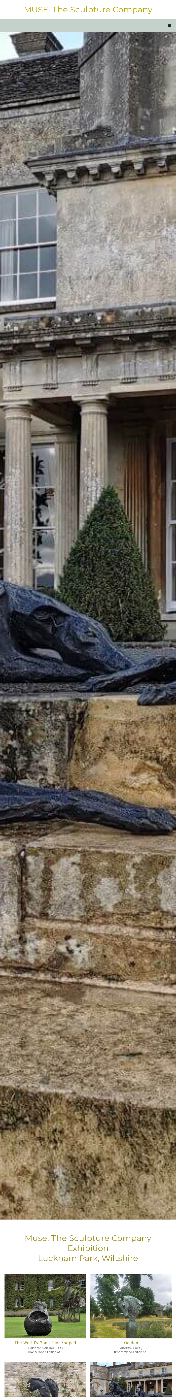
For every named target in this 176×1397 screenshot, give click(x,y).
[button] (169, 25)
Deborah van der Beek (45, 1348)
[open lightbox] (45, 1306)
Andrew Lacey (131, 1348)
